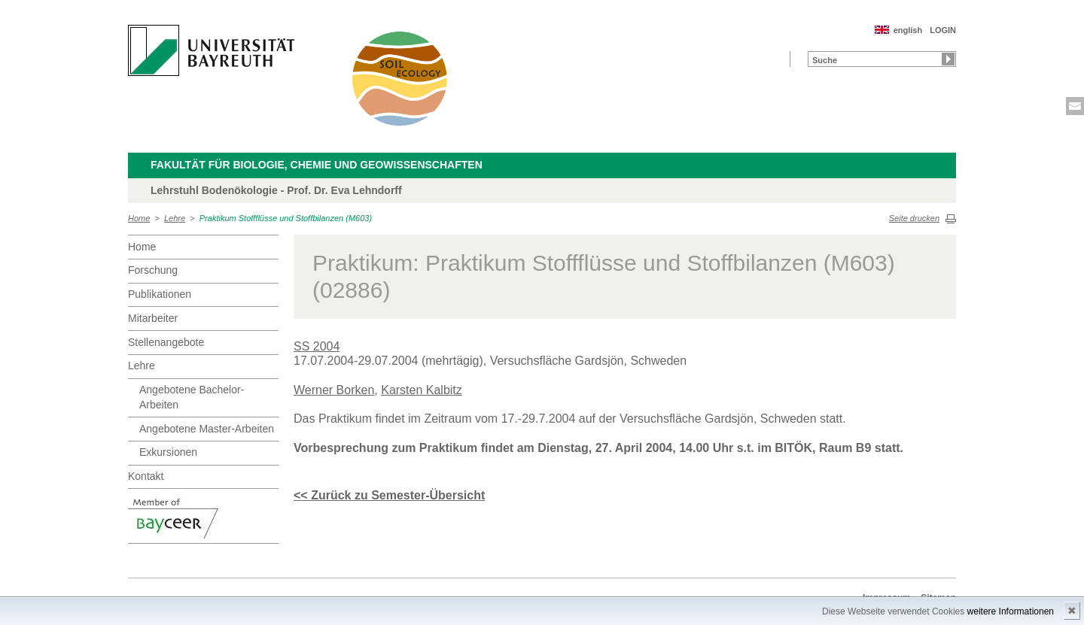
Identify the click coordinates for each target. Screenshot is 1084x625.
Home (139, 218)
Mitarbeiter (153, 318)
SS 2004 (317, 346)
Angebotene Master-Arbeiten (206, 429)
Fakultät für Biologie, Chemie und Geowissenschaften (317, 165)
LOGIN (943, 30)
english (908, 30)
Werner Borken (334, 390)
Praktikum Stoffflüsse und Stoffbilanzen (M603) (285, 218)
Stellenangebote (166, 342)
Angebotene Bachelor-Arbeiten (191, 397)
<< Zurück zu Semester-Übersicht (389, 495)
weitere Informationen (1010, 611)
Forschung (153, 270)
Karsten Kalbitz (421, 390)
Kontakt (145, 476)
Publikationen (159, 294)
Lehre (174, 218)
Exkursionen (168, 452)
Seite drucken (914, 218)
